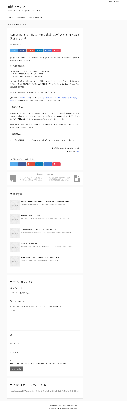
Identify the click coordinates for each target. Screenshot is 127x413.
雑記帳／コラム (59, 148)
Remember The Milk (73, 148)
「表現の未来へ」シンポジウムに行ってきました (38, 229)
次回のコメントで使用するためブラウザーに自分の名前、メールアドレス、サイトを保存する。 (39, 363)
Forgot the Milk (24, 98)
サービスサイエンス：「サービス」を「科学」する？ (40, 257)
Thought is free (73, 408)
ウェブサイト (14, 352)
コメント (12, 310)
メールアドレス (15, 344)
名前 (11, 335)
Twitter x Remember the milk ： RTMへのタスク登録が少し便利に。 (46, 201)
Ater (77, 151)
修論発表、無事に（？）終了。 (32, 215)
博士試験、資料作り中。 (29, 243)
